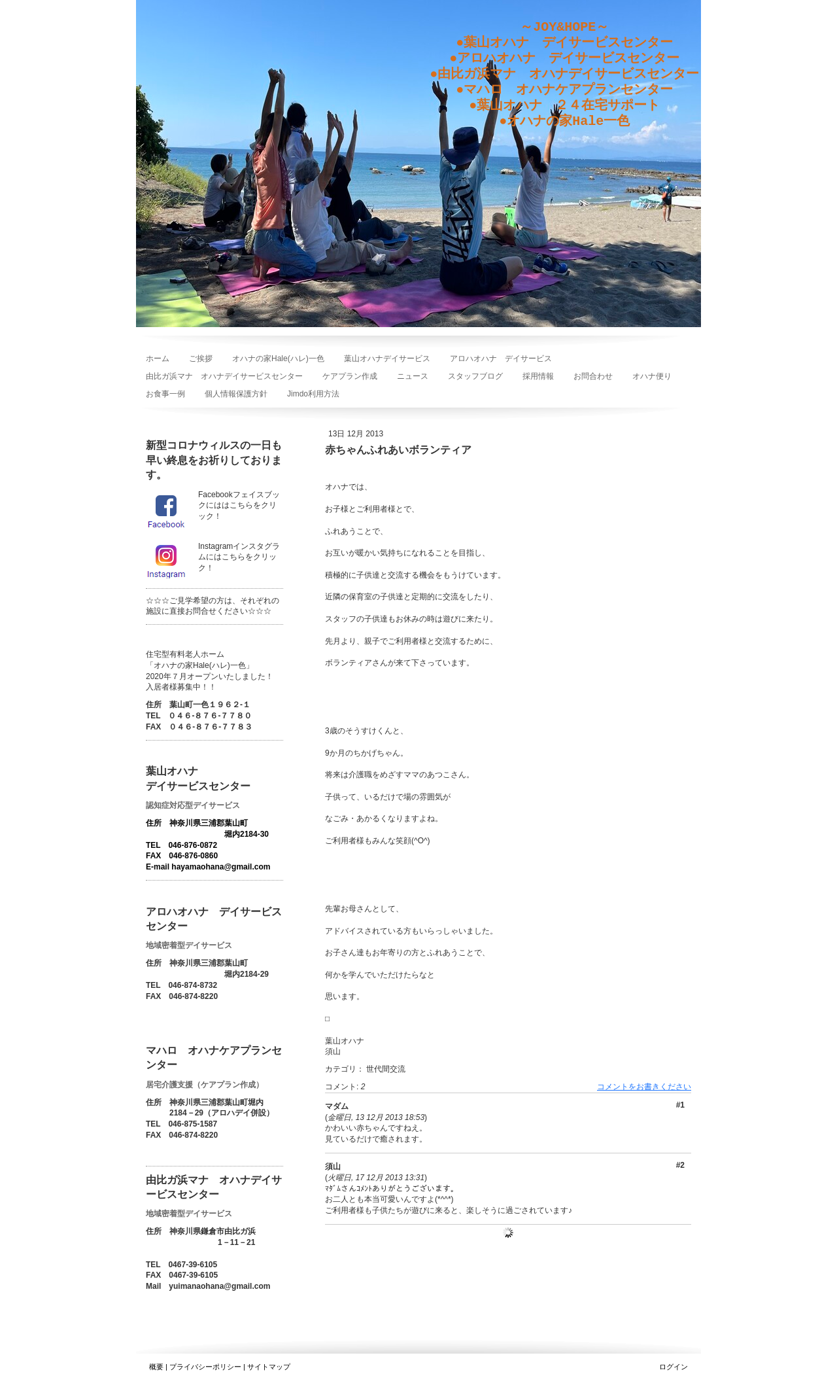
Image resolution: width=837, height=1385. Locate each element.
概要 (156, 1367)
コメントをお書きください (644, 1086)
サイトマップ (268, 1367)
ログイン (673, 1367)
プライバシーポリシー (205, 1367)
